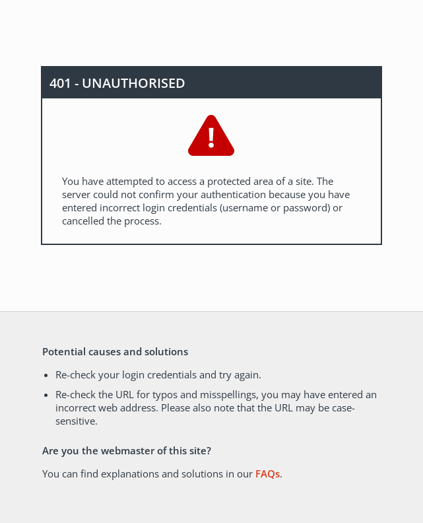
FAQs (267, 473)
